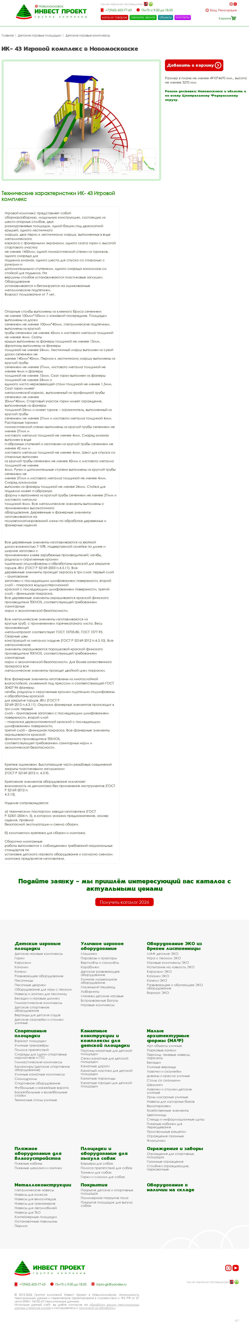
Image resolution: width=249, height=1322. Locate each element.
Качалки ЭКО (158, 976)
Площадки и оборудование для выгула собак (104, 1153)
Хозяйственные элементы (168, 1110)
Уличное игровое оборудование (102, 946)
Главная (8, 35)
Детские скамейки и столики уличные (39, 1021)
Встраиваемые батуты (99, 1000)
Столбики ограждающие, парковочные (168, 1167)
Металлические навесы (34, 1190)
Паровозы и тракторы (99, 958)
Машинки (89, 953)
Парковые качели (161, 1050)
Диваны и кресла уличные (168, 1075)
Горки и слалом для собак (103, 1176)
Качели (20, 971)
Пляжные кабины (28, 1163)
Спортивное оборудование (37, 1083)
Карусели (23, 962)
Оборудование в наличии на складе (170, 1187)
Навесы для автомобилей (36, 1208)
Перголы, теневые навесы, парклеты (168, 1056)
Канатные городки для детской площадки (106, 1084)
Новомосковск (51, 6)
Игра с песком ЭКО (164, 958)
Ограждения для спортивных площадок (170, 1155)
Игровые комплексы (97, 1005)
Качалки (21, 967)
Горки (19, 958)
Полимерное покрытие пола (104, 1197)
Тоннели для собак (96, 1172)
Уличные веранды (161, 1066)
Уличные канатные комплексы (40, 1074)
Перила (21, 1225)
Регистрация (227, 10)
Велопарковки (159, 1106)
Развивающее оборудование (39, 976)
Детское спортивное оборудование (32, 1009)
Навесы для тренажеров (35, 1203)
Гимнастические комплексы (38, 1002)
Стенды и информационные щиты (175, 1119)
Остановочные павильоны (36, 1221)
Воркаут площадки (30, 1040)
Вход (213, 10)
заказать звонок (143, 17)
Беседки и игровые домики (37, 998)
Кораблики (90, 967)
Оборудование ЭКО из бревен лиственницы (174, 946)
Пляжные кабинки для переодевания (164, 1125)
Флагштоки (156, 1140)
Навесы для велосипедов (35, 1199)
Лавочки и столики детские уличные (169, 1091)
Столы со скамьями (163, 1080)
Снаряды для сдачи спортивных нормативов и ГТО (41, 1056)
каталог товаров (114, 17)
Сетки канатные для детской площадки (104, 1060)
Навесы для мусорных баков (171, 1101)
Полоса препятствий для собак (106, 1167)
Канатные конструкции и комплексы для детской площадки (105, 1038)
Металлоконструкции (43, 1184)
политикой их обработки (97, 1308)
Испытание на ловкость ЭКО (171, 967)
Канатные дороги (95, 1066)
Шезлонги (155, 1084)
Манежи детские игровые (102, 996)
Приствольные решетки (166, 1131)
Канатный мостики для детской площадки (106, 1072)
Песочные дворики (30, 984)
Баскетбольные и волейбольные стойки (41, 1093)
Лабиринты (90, 991)
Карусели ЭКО (159, 971)
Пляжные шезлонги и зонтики (38, 1167)
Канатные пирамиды (98, 1078)
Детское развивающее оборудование (100, 973)
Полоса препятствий (32, 1049)
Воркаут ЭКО (158, 992)
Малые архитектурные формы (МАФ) (168, 1035)
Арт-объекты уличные (164, 1045)
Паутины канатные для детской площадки (106, 1052)
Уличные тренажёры (31, 1045)
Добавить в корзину (194, 65)
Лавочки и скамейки (164, 1071)
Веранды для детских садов (37, 1015)
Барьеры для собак (97, 1163)
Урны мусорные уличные (167, 1097)
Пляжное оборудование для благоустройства (38, 1153)
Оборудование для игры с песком (43, 989)
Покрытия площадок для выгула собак (106, 1204)
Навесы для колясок (31, 1194)
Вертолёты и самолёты (100, 962)
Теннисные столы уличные (36, 1100)
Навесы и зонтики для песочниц (41, 993)
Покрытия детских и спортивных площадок (107, 1191)
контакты (182, 17)
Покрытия (94, 1184)
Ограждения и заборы (175, 1148)
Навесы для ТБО (28, 1212)
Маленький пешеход (98, 987)
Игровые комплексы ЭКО (168, 962)
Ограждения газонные (165, 1136)
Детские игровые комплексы (88, 35)
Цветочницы (156, 1114)
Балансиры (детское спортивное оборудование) (42, 1068)
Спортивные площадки (31, 1033)
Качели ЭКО (157, 980)
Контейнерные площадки (36, 1216)
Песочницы (24, 980)
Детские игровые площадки (39, 35)
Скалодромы (26, 1078)
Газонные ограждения (165, 1161)
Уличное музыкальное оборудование (99, 981)
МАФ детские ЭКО (162, 953)
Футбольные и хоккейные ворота (42, 1087)
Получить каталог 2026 (124, 902)
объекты (165, 17)
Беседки (154, 1062)
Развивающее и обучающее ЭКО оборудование (175, 986)
